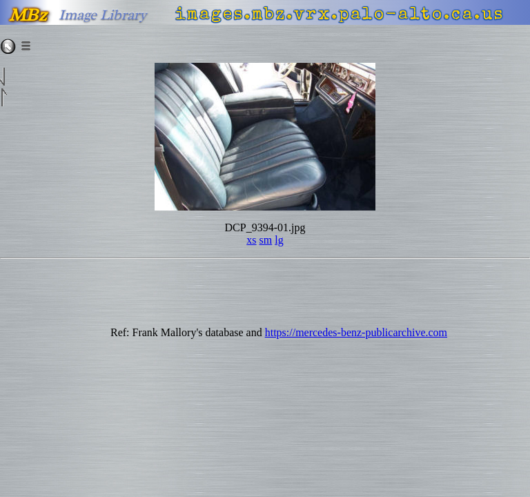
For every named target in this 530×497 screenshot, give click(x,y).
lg (279, 240)
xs (251, 240)
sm (266, 240)
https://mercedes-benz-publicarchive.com (356, 332)
